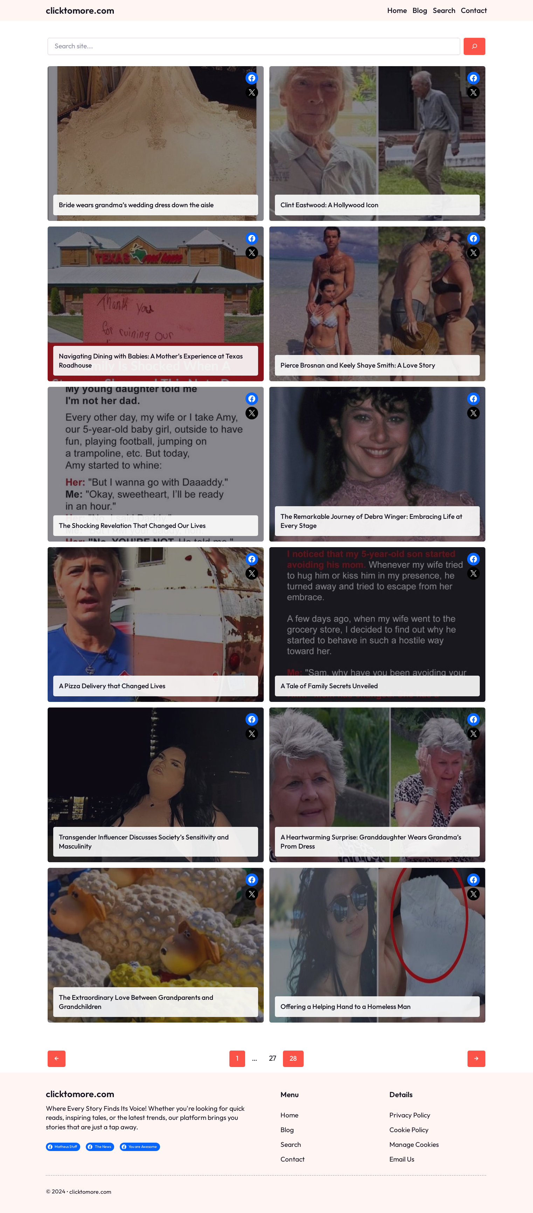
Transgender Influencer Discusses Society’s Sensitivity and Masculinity (144, 841)
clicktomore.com (80, 10)
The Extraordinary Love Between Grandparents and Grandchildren (136, 1002)
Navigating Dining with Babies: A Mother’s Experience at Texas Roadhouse (151, 360)
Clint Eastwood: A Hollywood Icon (330, 205)
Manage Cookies (414, 1144)
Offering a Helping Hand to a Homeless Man (346, 1006)
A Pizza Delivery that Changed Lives (112, 686)
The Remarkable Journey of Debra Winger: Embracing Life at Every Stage (371, 521)
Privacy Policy (409, 1115)
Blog (287, 1129)
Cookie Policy (409, 1129)
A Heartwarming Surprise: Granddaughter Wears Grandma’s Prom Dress (371, 841)
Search (291, 1144)
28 (293, 1058)
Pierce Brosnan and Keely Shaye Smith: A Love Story (358, 365)
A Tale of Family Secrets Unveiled (329, 686)
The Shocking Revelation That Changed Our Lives (132, 525)
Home (289, 1115)
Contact (293, 1159)
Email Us (401, 1159)
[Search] (474, 46)
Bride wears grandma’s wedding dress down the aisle (136, 205)
